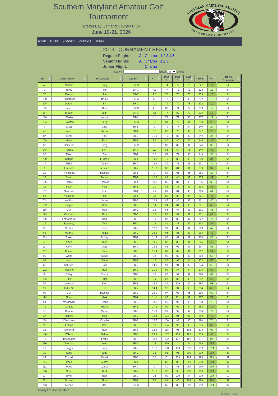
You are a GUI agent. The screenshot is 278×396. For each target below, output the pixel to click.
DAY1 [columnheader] (166, 78)
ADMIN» (100, 41)
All (141, 56)
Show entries (172, 71)
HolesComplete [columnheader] (228, 78)
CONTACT (85, 41)
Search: (137, 71)
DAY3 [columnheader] (188, 78)
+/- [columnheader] (211, 78)
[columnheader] (45, 79)
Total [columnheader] (201, 78)
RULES (54, 41)
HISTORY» (69, 41)
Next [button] (234, 393)
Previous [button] (224, 393)
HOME (42, 41)
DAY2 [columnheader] (177, 78)
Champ (151, 56)
